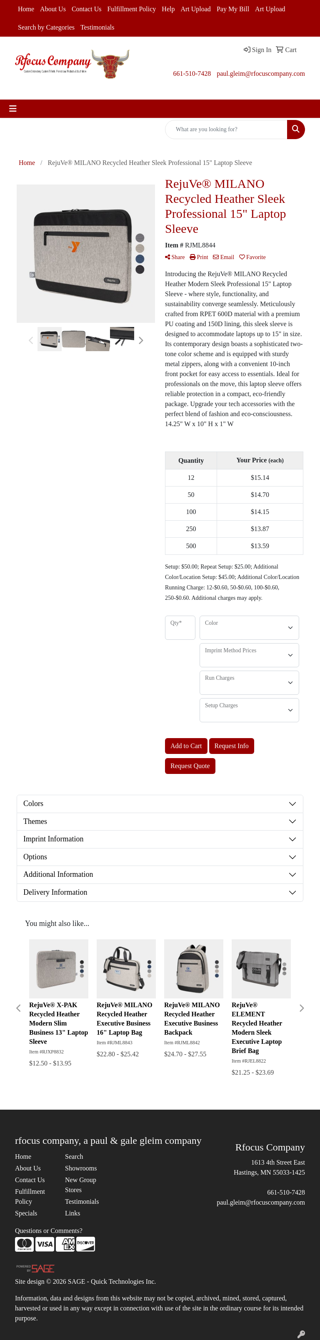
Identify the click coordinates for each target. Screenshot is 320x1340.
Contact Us (87, 8)
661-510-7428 (192, 73)
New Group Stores (80, 1184)
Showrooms (81, 1168)
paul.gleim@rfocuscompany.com (261, 73)
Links (72, 1213)
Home (26, 8)
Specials (26, 1213)
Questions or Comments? (48, 1230)
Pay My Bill (233, 8)
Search (74, 1156)
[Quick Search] (226, 129)
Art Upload (195, 8)
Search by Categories (46, 27)
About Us (53, 8)
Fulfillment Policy (131, 8)
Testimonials (97, 27)
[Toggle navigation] (13, 109)
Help (168, 8)
